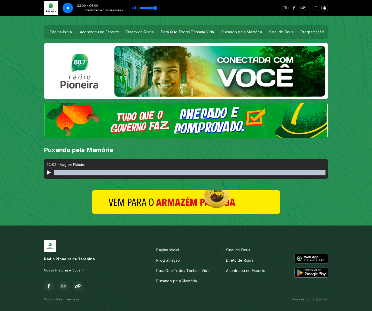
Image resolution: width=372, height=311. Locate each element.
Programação (312, 32)
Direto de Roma (140, 32)
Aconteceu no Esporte (99, 32)
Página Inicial (61, 32)
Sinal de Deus (281, 32)
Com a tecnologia (310, 299)
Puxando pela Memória (241, 32)
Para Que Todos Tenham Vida (187, 32)
